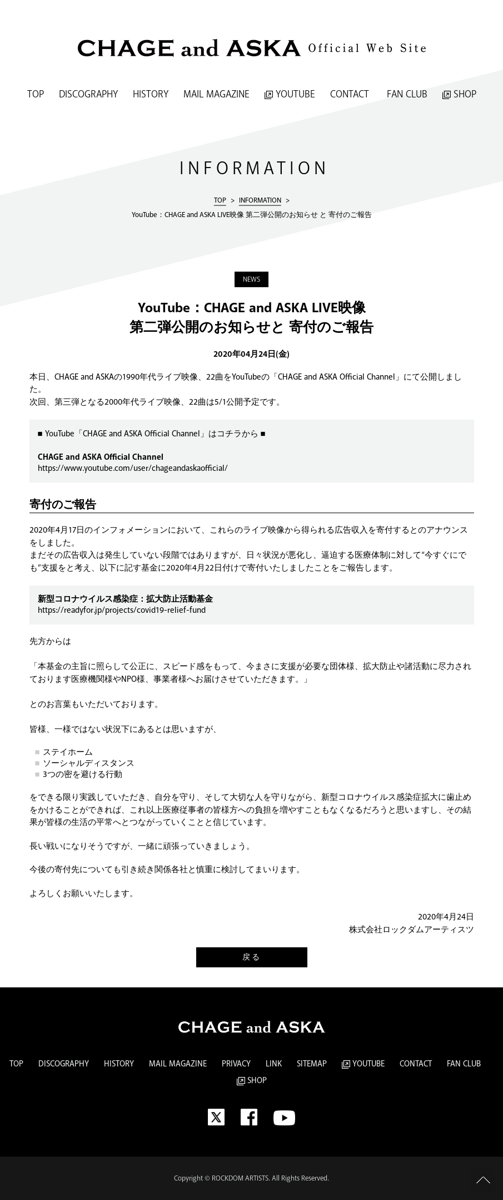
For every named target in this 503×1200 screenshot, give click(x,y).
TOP (35, 94)
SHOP (459, 94)
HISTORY (150, 94)
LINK (274, 1064)
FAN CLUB (405, 94)
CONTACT (349, 94)
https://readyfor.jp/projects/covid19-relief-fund (122, 610)
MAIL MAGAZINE (216, 94)
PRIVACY (236, 1064)
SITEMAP (312, 1064)
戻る (251, 957)
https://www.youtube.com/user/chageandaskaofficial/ (133, 468)
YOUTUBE (290, 94)
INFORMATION (260, 200)
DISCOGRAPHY (88, 94)
